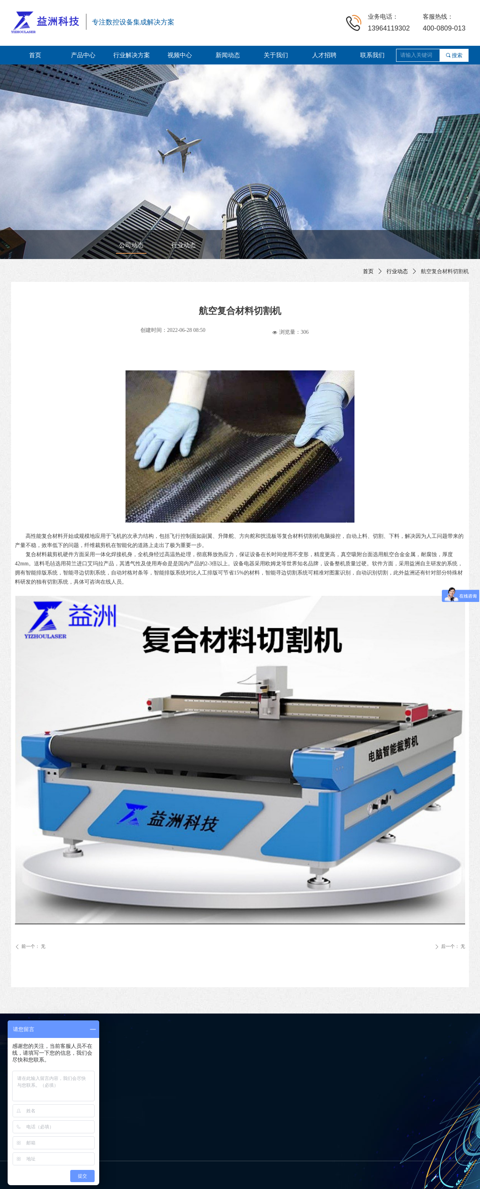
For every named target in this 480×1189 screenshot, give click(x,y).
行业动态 (397, 271)
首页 (368, 271)
